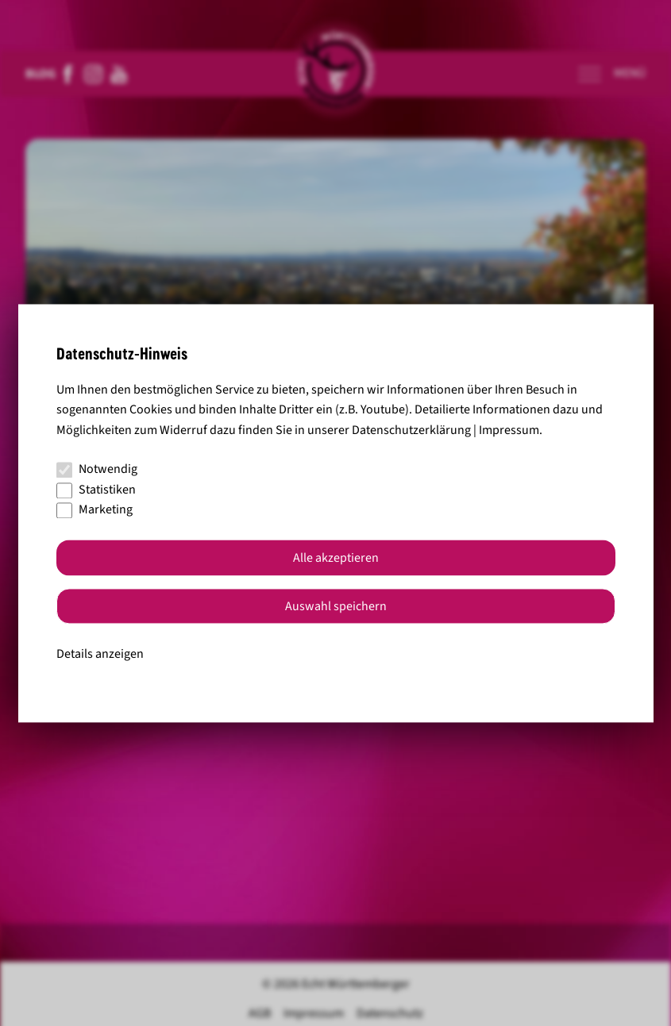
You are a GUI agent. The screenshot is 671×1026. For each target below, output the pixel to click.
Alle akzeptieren (336, 558)
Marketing (94, 510)
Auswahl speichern (336, 606)
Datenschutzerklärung (411, 430)
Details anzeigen (100, 654)
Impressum (509, 430)
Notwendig (96, 469)
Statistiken (96, 489)
